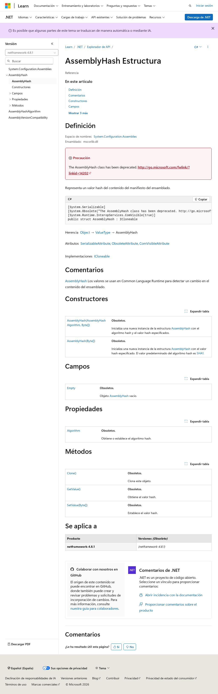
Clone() (71, 473)
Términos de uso (15, 684)
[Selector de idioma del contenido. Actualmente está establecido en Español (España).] (20, 668)
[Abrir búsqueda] (190, 6)
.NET (80, 47)
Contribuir (112, 678)
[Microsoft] (8, 6)
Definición (75, 90)
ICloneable (102, 256)
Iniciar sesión (204, 5)
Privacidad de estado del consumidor (170, 678)
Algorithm (73, 430)
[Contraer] (52, 43)
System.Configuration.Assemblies (115, 136)
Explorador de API (98, 47)
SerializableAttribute (95, 243)
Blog (95, 678)
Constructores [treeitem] (21, 87)
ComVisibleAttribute (154, 243)
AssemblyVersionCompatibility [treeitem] (28, 117)
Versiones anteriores (74, 678)
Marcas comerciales (44, 684)
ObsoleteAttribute (125, 243)
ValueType (102, 232)
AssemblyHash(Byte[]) (81, 341)
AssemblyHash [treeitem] (21, 81)
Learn (68, 47)
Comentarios (77, 95)
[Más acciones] (207, 47)
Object (85, 232)
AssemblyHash (76, 281)
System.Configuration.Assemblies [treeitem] (30, 69)
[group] (138, 213)
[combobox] (31, 52)
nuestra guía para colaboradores (94, 608)
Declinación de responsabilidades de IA (30, 678)
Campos (74, 106)
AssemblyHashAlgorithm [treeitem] (24, 111)
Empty (71, 388)
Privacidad (131, 678)
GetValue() (73, 489)
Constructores (78, 101)
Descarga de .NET (199, 17)
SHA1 (200, 353)
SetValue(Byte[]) (77, 505)
